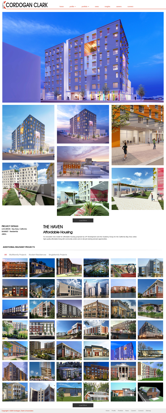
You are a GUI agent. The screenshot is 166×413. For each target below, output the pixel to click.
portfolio (85, 6)
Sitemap (148, 411)
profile (73, 6)
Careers (133, 411)
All (5, 254)
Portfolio (120, 411)
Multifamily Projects (17, 254)
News (127, 411)
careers (119, 6)
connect (130, 6)
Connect (141, 411)
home (62, 6)
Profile (114, 411)
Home (107, 411)
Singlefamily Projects (58, 254)
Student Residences (37, 254)
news (97, 6)
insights (107, 6)
